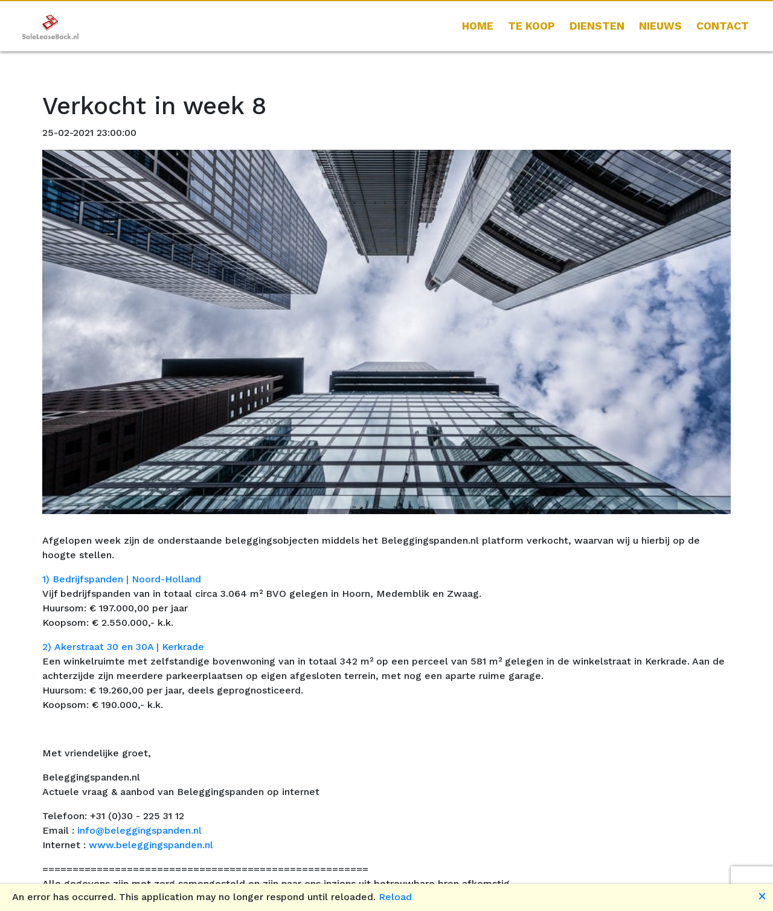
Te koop (531, 26)
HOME (477, 26)
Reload (395, 897)
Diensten (596, 26)
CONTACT (722, 26)
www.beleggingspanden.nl (151, 845)
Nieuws (660, 26)
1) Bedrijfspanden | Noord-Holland (121, 579)
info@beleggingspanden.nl (139, 830)
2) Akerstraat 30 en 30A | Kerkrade (123, 646)
